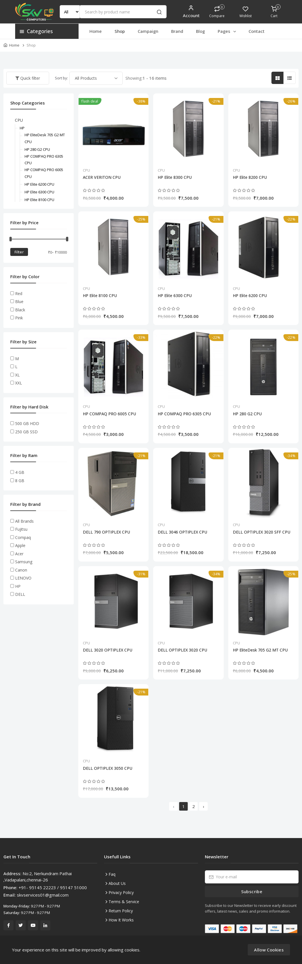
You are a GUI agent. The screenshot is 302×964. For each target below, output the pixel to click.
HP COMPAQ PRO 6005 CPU (109, 413)
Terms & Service (124, 901)
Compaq (23, 537)
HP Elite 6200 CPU (250, 295)
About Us (117, 883)
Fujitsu (21, 529)
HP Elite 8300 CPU (175, 177)
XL (17, 375)
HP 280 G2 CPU (247, 413)
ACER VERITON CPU (102, 177)
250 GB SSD (26, 431)
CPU (86, 170)
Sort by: (61, 78)
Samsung (23, 561)
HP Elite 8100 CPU (100, 295)
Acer (19, 553)
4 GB (19, 472)
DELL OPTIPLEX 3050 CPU (107, 768)
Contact (257, 31)
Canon (21, 570)
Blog (200, 31)
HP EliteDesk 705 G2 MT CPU (260, 650)
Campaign (148, 31)
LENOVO (23, 578)
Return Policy (121, 910)
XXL (18, 383)
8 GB (19, 480)
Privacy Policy (121, 892)
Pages (227, 31)
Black (20, 309)
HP (22, 128)
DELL (20, 594)
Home (95, 31)
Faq (112, 874)
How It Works (121, 920)
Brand (177, 31)
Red (18, 293)
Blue (19, 301)
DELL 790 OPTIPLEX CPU (106, 532)
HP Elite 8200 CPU (250, 177)
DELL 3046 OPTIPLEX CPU (182, 532)
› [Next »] (203, 806)
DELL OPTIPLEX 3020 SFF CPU (261, 532)
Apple (20, 545)
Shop (120, 31)
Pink (19, 317)
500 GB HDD (27, 423)
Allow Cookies (269, 950)
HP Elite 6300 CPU (175, 295)
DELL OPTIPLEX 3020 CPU (182, 650)
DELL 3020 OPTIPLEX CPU (107, 650)
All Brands (24, 521)
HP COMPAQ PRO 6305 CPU (184, 413)
